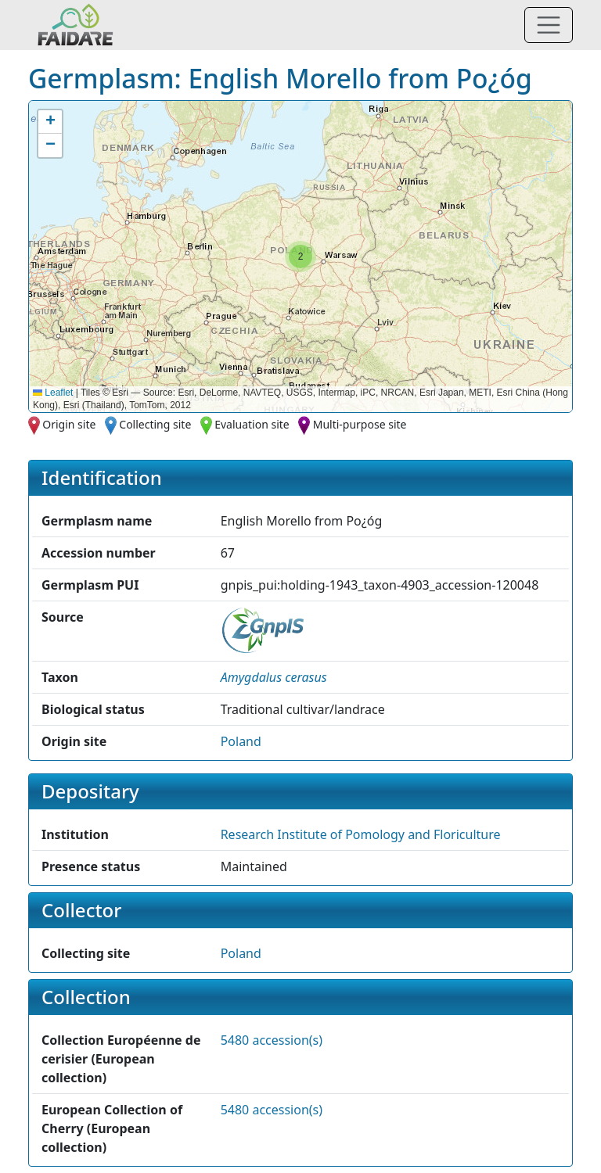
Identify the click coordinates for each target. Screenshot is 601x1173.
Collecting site (155, 424)
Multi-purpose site (360, 424)
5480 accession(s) (271, 1040)
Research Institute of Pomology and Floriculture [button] (361, 834)
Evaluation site (252, 424)
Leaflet (53, 392)
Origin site (68, 424)
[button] (300, 256)
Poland (241, 741)
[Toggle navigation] (548, 25)
